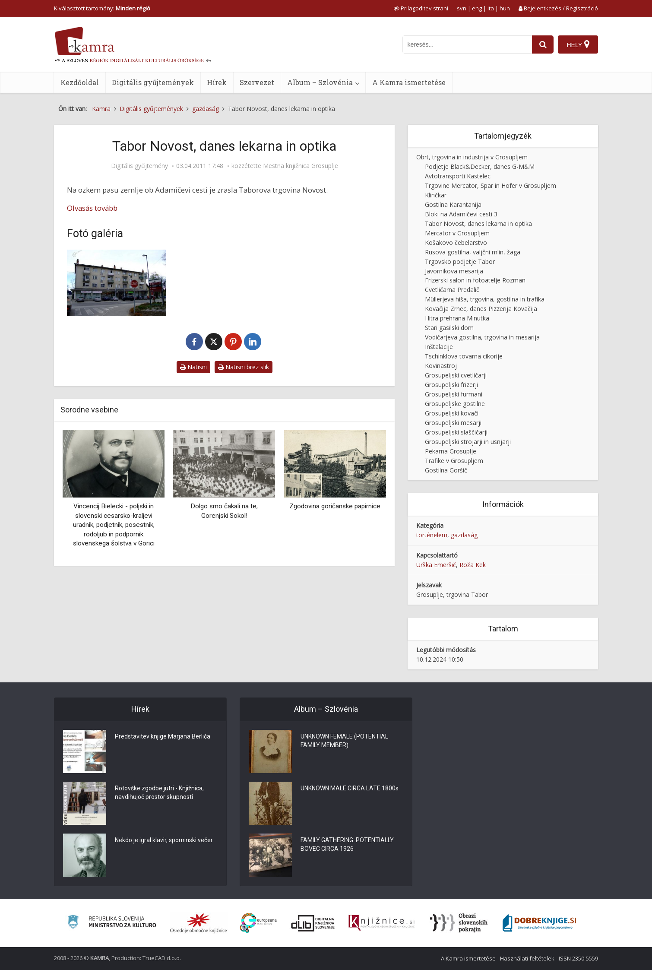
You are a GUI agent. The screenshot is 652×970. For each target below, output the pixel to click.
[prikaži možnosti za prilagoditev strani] (421, 8)
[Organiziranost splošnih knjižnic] (199, 923)
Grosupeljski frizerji (451, 384)
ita (490, 8)
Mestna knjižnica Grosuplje (300, 166)
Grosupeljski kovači (451, 413)
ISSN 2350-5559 (578, 958)
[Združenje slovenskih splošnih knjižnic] (381, 923)
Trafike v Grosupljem (454, 460)
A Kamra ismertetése (409, 82)
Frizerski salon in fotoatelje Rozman (475, 280)
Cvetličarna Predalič (452, 289)
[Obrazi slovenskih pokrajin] (459, 923)
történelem (431, 535)
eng (477, 8)
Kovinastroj (441, 365)
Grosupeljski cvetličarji (456, 375)
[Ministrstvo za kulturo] (111, 923)
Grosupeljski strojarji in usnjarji (468, 441)
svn (461, 8)
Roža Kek (472, 565)
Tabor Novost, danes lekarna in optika (478, 223)
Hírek (217, 82)
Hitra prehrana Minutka (457, 318)
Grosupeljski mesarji (453, 422)
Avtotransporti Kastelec (458, 176)
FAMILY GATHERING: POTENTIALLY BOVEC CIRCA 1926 (347, 844)
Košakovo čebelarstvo (456, 242)
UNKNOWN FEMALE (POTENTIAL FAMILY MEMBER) (344, 740)
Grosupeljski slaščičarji (456, 432)
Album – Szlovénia (320, 82)
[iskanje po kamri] (467, 44)
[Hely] (578, 44)
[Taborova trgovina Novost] (116, 283)
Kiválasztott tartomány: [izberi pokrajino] (102, 8)
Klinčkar (435, 195)
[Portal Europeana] (258, 923)
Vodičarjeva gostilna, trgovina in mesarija (482, 337)
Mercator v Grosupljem (457, 233)
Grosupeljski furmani (453, 394)
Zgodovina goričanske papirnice (334, 506)
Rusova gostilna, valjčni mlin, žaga (472, 252)
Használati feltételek (527, 958)
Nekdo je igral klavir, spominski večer (164, 840)
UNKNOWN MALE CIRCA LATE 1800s (350, 788)
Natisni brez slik (243, 367)
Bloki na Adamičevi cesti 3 (461, 214)
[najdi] (543, 44)
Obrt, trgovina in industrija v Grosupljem (472, 157)
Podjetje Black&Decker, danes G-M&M (480, 166)
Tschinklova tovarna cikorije (464, 356)
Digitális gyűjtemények (153, 82)
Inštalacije (439, 346)
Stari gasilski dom (449, 327)
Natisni (193, 367)
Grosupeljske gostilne (455, 403)
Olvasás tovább (92, 208)
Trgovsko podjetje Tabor (460, 261)
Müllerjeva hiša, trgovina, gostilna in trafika (484, 299)
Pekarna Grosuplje (450, 451)
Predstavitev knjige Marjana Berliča (162, 736)
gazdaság (464, 535)
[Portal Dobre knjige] (539, 923)
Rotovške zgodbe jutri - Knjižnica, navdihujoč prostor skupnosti (159, 792)
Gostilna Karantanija (453, 204)
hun (505, 8)
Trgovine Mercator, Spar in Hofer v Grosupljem (490, 185)
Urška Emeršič (436, 565)
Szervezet (257, 82)
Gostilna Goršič (446, 470)
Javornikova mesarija (454, 271)
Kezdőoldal (79, 82)
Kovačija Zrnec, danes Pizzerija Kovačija (481, 308)
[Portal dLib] (313, 923)
